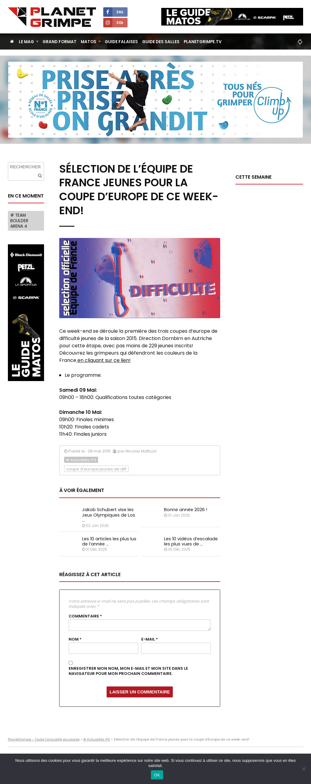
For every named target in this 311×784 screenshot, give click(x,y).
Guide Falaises (121, 42)
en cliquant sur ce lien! (103, 360)
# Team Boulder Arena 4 (19, 220)
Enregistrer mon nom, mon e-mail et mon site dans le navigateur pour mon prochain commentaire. (128, 671)
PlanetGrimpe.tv (203, 42)
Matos (88, 42)
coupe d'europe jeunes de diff (96, 469)
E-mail (149, 639)
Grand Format (60, 42)
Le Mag (26, 42)
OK (157, 775)
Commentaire (85, 616)
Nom (75, 639)
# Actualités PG (81, 459)
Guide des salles (160, 42)
